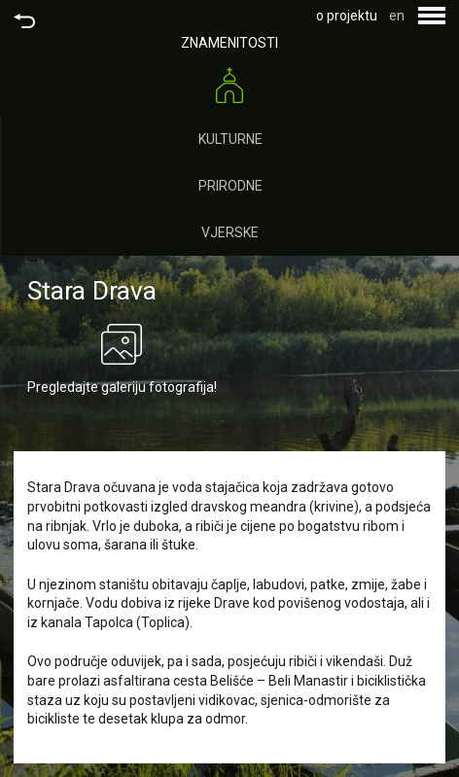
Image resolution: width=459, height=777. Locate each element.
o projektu (346, 15)
